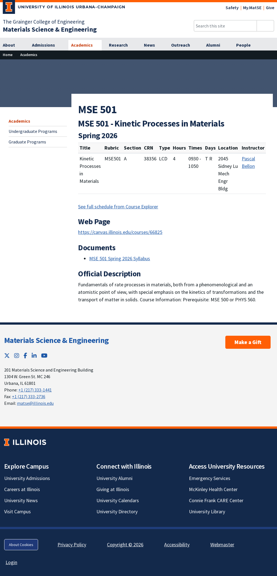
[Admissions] (46, 45)
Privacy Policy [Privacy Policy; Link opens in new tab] (72, 544)
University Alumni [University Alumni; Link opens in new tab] (114, 478)
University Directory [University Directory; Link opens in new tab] (117, 511)
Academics (19, 121)
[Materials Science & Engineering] (50, 29)
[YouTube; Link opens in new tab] (44, 355)
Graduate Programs (27, 142)
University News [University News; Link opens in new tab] (21, 500)
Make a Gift (247, 342)
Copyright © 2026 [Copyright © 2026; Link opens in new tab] (125, 544)
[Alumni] (216, 45)
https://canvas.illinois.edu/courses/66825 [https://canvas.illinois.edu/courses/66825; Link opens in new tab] (120, 232)
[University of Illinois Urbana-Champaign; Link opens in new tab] (64, 8)
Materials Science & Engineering (56, 340)
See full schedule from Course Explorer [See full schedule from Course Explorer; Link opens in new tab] (118, 206)
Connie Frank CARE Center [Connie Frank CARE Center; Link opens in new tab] (216, 500)
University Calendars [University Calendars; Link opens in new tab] (117, 500)
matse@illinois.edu (35, 403)
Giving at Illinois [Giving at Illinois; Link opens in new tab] (112, 489)
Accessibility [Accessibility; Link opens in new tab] (176, 544)
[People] (246, 45)
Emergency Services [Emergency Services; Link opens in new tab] (209, 478)
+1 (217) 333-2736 (28, 396)
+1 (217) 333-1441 (35, 390)
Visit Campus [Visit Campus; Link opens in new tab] (17, 511)
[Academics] (85, 45)
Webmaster (222, 544)
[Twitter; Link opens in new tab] (7, 355)
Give (270, 7)
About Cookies (21, 544)
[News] (152, 45)
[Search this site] (225, 26)
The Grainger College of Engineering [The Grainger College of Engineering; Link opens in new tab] (43, 21)
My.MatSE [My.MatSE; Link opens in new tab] (252, 7)
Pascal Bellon (248, 162)
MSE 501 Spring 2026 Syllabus (119, 258)
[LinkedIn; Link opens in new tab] (34, 355)
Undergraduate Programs (33, 131)
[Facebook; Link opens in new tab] (25, 355)
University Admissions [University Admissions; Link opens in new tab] (27, 478)
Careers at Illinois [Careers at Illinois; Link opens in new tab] (22, 489)
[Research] (121, 45)
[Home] (8, 55)
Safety (232, 7)
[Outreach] (183, 45)
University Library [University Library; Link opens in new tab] (207, 511)
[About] (12, 45)
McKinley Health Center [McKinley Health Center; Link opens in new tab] (213, 489)
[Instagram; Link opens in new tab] (16, 355)
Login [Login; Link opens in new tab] (11, 562)
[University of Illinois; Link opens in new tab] (25, 442)
